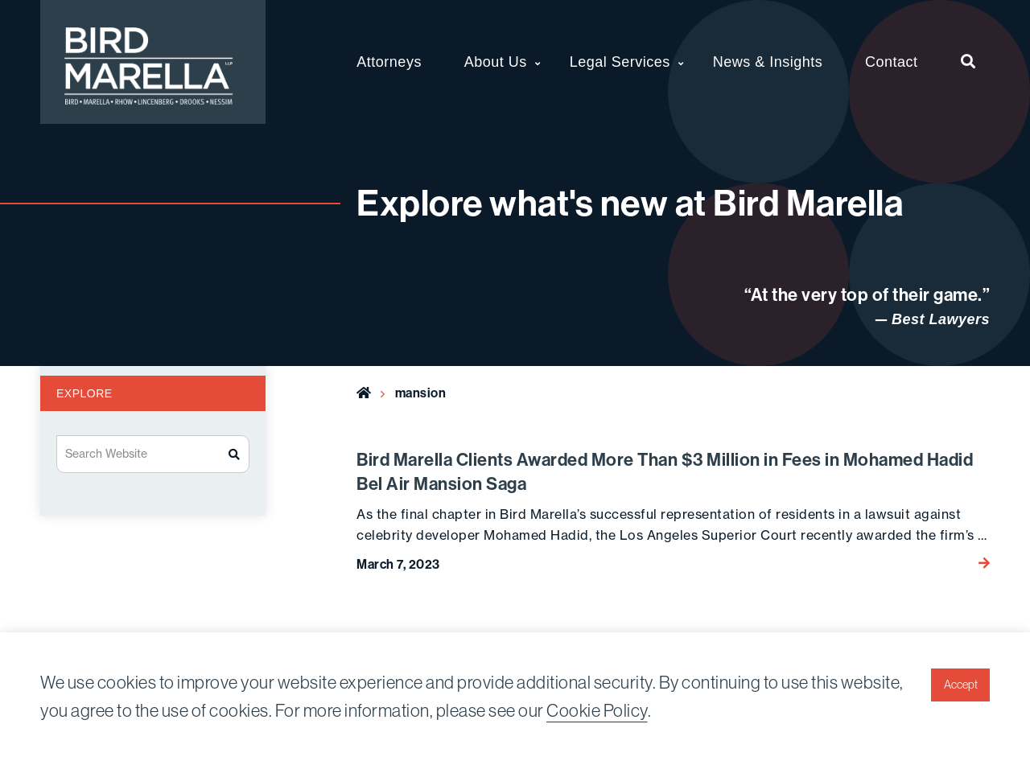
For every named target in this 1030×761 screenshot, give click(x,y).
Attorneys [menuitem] (389, 62)
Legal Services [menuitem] (620, 62)
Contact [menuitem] (891, 62)
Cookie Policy (597, 710)
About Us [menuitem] (495, 62)
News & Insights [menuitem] (768, 62)
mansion (421, 393)
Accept (961, 684)
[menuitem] (968, 62)
